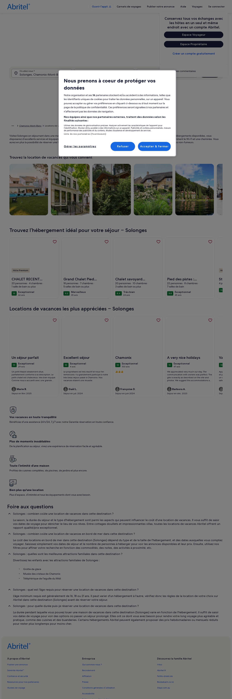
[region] (117, 113)
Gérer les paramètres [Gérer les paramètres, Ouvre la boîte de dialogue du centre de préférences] (80, 146)
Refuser (123, 146)
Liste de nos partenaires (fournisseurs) (85, 134)
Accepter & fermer (154, 146)
